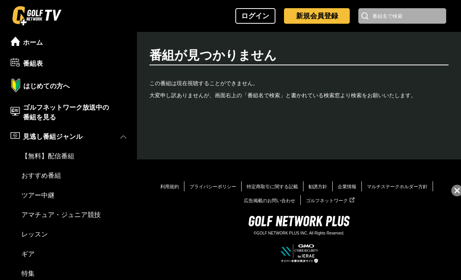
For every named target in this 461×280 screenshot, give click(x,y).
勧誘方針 (318, 186)
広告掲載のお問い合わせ (269, 200)
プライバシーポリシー (212, 186)
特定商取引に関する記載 (272, 186)
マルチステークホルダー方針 (397, 186)
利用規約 (169, 186)
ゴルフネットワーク (330, 200)
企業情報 (347, 186)
